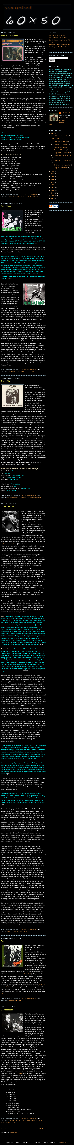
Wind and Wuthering (9, 35)
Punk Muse (6, 206)
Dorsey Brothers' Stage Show (19, 1120)
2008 (53, 196)
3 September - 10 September (62, 165)
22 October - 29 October (60, 142)
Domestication (7, 1010)
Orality (17, 196)
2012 (53, 185)
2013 (53, 182)
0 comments (32, 194)
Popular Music (27, 196)
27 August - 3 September (60, 168)
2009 (53, 193)
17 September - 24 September (62, 155)
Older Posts (42, 1129)
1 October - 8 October (59, 150)
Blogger (64, 1143)
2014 (53, 179)
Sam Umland (66, 113)
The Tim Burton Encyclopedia (58, 37)
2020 (53, 171)
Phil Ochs (24, 931)
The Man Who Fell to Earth (57, 35)
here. (2, 993)
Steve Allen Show (8, 1122)
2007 (53, 198)
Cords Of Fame (7, 507)
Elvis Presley (36, 1120)
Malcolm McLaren (14, 1000)
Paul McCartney (13, 931)
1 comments (31, 929)
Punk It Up (5, 941)
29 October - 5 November (61, 136)
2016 (53, 174)
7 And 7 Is (5, 381)
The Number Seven (34, 497)
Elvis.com (20, 1073)
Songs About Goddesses (16, 497)
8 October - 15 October (60, 147)
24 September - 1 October (61, 153)
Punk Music (11, 371)
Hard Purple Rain (57, 138)
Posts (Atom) (13, 1132)
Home (24, 1129)
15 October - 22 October (60, 144)
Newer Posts (5, 1129)
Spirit (35, 196)
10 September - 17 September (62, 160)
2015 (53, 176)
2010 (53, 190)
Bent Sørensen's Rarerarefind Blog (59, 44)
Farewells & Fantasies (10, 544)
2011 (53, 187)
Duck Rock (27, 974)
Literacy (10, 196)
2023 (53, 133)
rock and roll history (25, 371)
